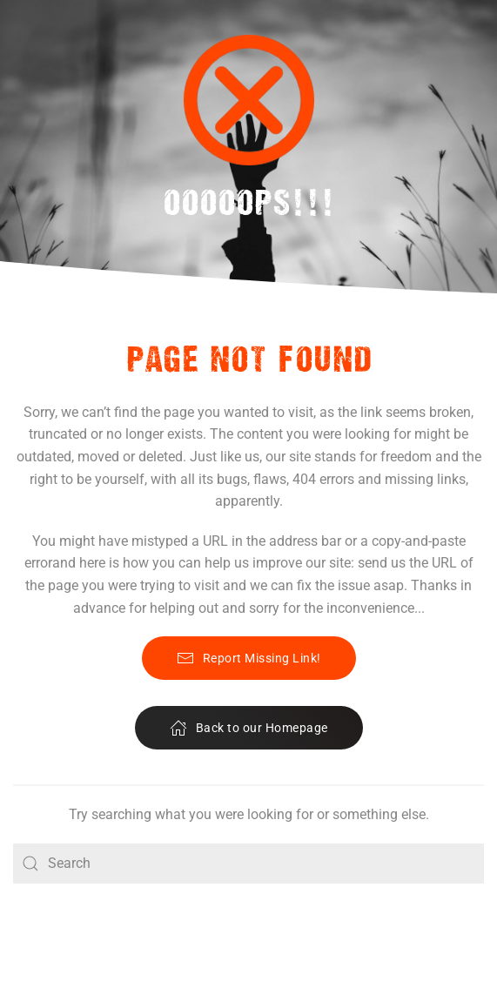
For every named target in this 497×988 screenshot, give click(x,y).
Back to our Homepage (249, 727)
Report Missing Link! (249, 658)
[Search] (248, 863)
